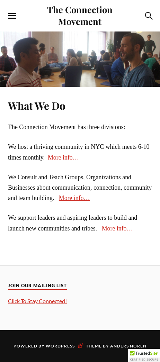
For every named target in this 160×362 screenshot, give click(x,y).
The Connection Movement (80, 15)
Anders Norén (128, 346)
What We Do (36, 105)
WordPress (60, 346)
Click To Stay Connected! (37, 301)
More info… (63, 157)
